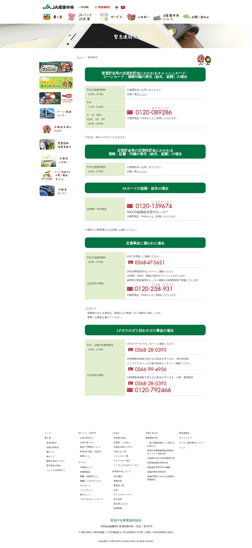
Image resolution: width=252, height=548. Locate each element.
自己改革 (118, 499)
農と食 (48, 438)
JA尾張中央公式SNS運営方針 (161, 458)
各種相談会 (85, 472)
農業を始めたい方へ (55, 461)
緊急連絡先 (184, 433)
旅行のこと (85, 494)
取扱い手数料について (90, 447)
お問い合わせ (151, 433)
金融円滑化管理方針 (156, 472)
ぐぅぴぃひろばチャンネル (126, 465)
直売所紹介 (51, 443)
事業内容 (118, 481)
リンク (182, 447)
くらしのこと (86, 490)
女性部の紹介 (120, 438)
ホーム (80, 57)
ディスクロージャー (123, 494)
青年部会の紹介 (53, 465)
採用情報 (118, 508)
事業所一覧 (119, 485)
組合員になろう (121, 503)
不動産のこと (86, 467)
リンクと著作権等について (191, 443)
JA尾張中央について (121, 471)
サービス (82, 462)
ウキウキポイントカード (91, 499)
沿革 (116, 490)
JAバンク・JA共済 (87, 433)
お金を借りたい (87, 442)
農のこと (50, 452)
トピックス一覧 (121, 456)
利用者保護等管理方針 (157, 463)
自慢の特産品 (52, 447)
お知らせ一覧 (120, 451)
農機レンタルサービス (90, 481)
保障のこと (85, 456)
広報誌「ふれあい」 (123, 442)
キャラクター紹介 (122, 460)
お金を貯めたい (87, 438)
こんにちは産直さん (55, 470)
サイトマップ (185, 438)
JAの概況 (118, 476)
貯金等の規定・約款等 (90, 451)
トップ (48, 433)
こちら (142, 94)
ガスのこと (85, 485)
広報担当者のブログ (123, 447)
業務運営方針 (151, 438)
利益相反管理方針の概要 (158, 467)
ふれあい (116, 433)
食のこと (50, 456)
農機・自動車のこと (89, 476)
